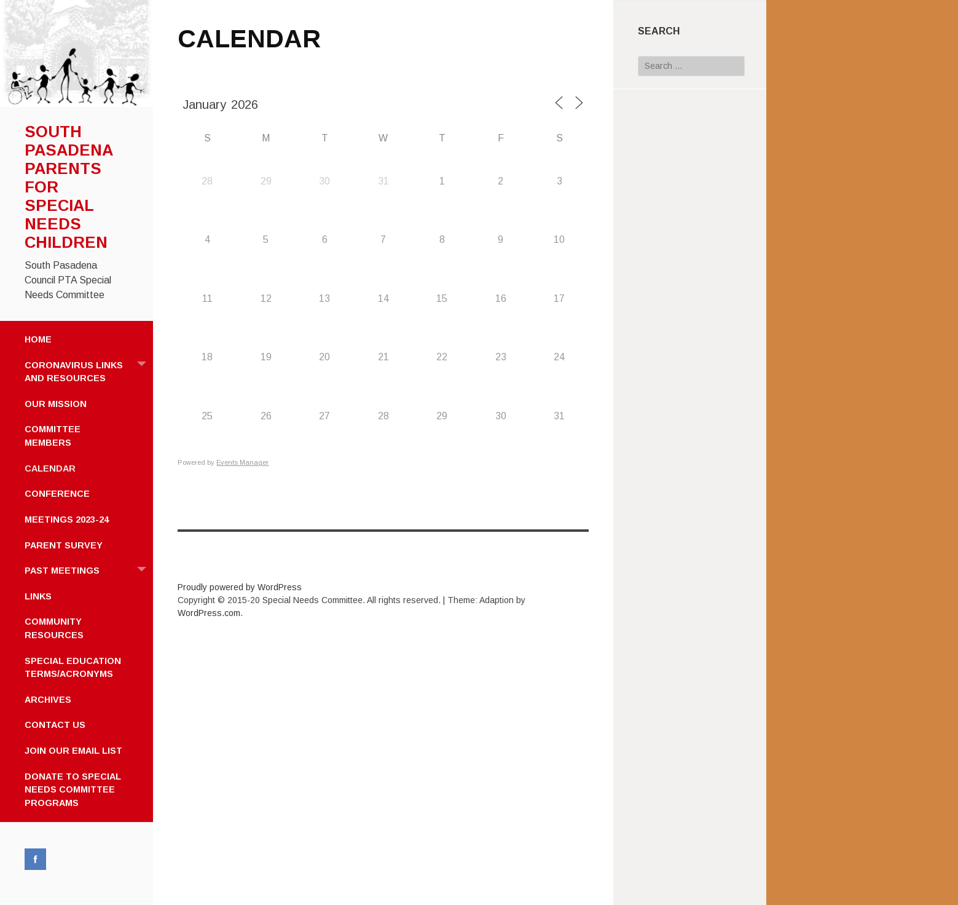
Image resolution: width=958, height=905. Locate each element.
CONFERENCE (57, 494)
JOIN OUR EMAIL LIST (73, 751)
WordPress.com (209, 613)
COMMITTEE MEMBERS (52, 436)
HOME (38, 339)
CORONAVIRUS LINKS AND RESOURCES (89, 368)
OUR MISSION (56, 404)
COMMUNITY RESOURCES (54, 628)
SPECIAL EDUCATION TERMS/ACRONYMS (73, 667)
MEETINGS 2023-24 (67, 519)
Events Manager (242, 462)
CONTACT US (55, 725)
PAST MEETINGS (89, 570)
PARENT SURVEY (64, 545)
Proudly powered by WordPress (240, 587)
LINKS (38, 596)
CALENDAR (50, 468)
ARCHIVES (48, 700)
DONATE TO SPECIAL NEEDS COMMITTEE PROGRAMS (73, 790)
